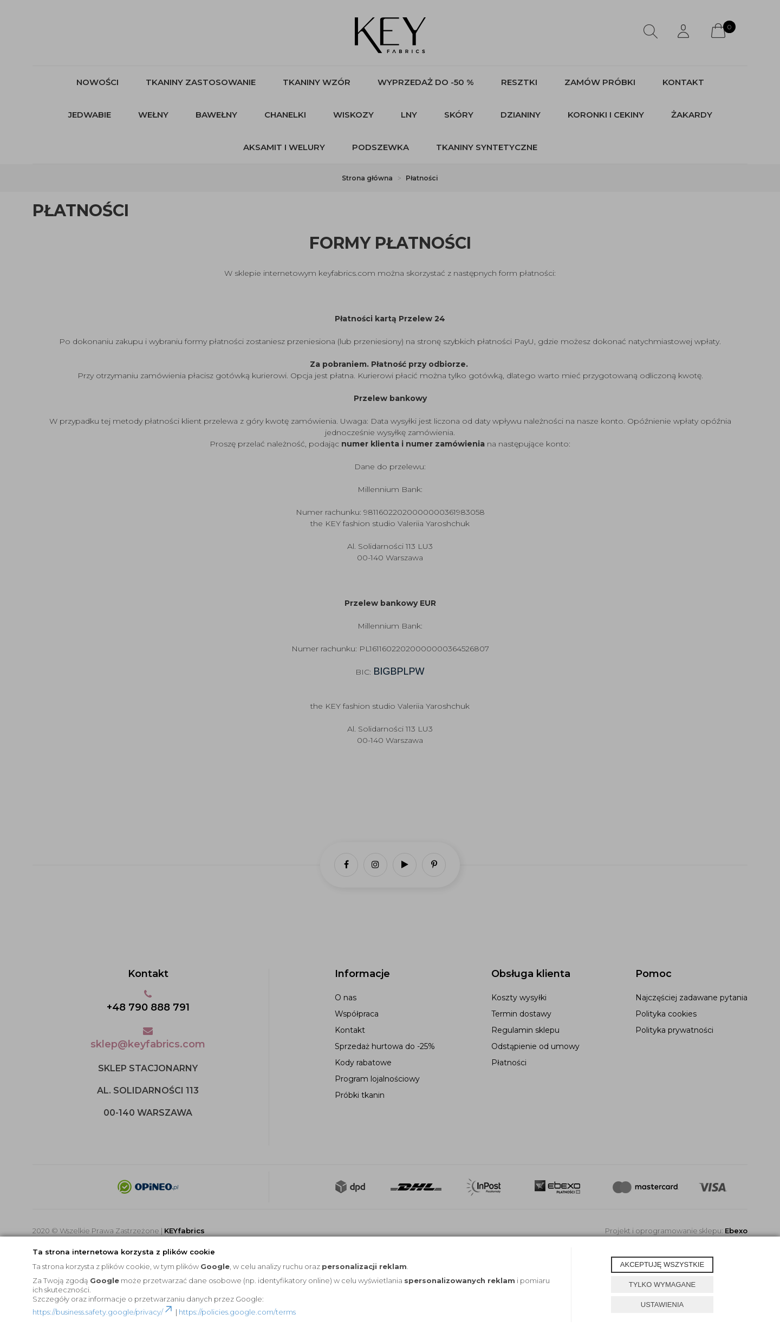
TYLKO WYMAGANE (662, 1284)
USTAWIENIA (662, 1304)
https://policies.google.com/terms (237, 1312)
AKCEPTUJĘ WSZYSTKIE (662, 1264)
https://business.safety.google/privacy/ (103, 1312)
